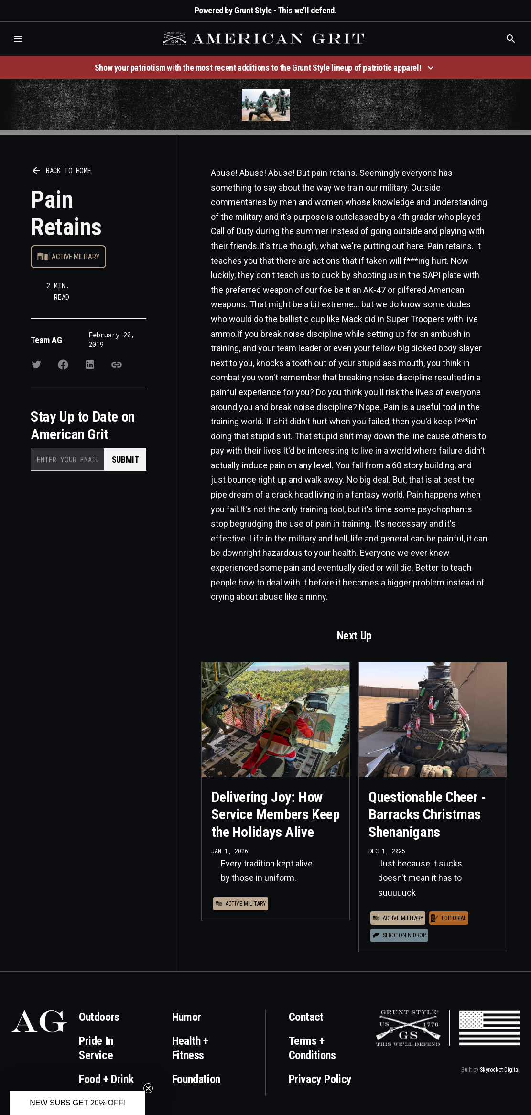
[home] (265, 38)
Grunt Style (253, 10)
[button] (18, 38)
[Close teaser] (148, 1088)
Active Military (75, 256)
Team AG (46, 340)
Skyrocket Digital (500, 1069)
